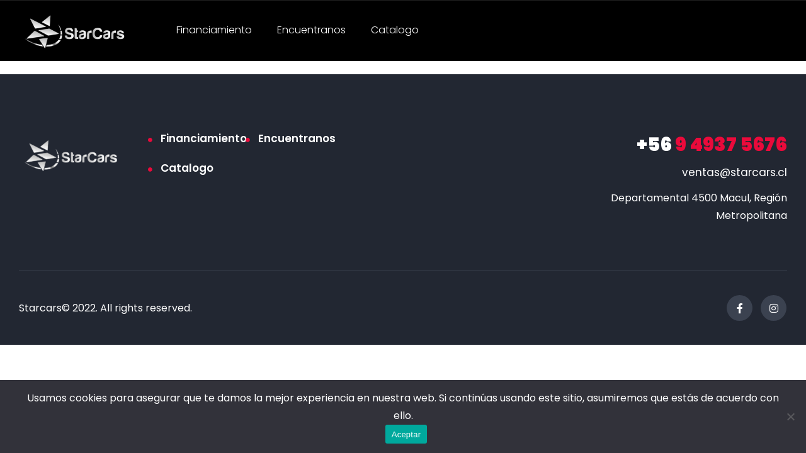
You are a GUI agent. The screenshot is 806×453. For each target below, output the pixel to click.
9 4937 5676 (712, 144)
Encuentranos (311, 30)
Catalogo (395, 30)
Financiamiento (214, 30)
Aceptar (406, 434)
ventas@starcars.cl (734, 172)
